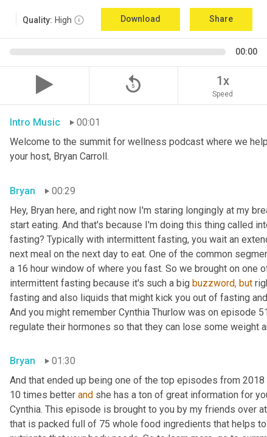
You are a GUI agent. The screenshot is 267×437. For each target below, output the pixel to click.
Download (140, 19)
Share (221, 19)
